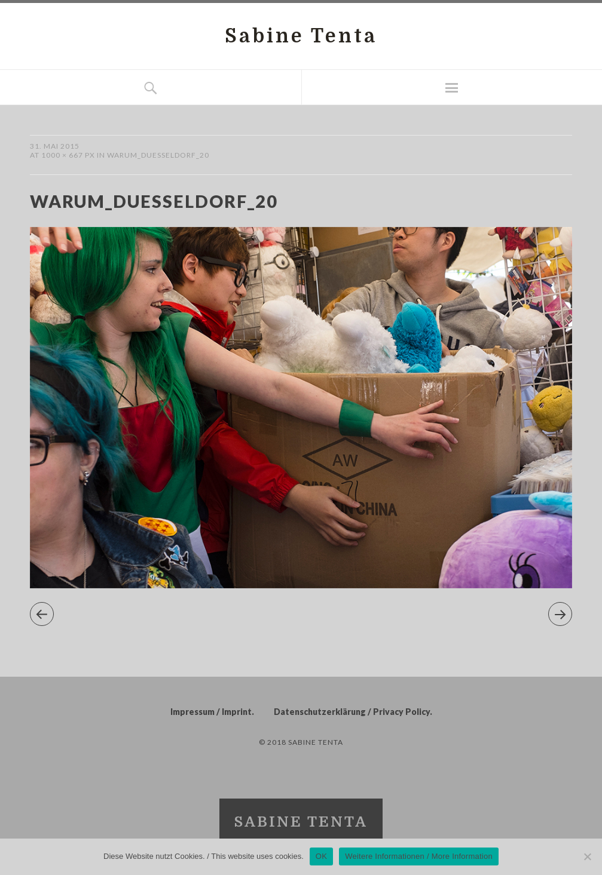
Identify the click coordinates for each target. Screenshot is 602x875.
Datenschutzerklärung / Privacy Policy (352, 712)
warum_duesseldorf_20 (158, 155)
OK (321, 856)
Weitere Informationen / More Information (419, 856)
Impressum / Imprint (211, 712)
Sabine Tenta (301, 36)
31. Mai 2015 (55, 146)
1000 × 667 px (68, 155)
